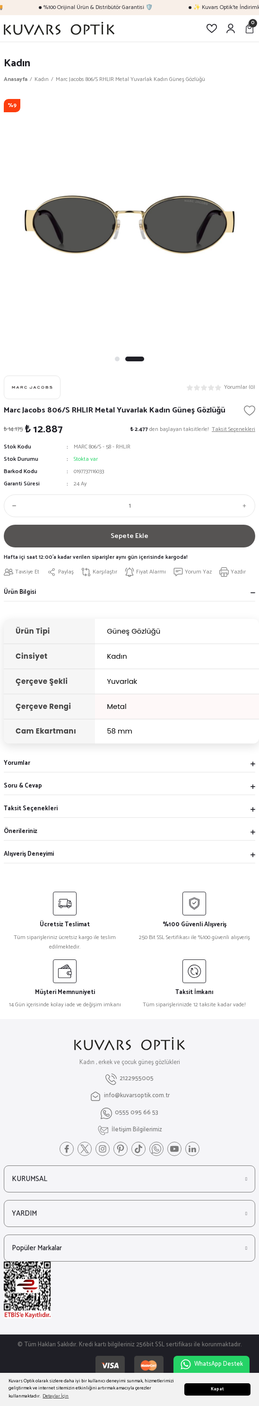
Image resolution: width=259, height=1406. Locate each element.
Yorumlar (17, 763)
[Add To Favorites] (249, 410)
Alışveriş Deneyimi (29, 854)
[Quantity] (129, 505)
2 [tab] (141, 359)
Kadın (17, 63)
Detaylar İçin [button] (56, 1396)
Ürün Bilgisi (20, 592)
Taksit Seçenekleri (31, 809)
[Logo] (59, 28)
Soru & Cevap (23, 786)
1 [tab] (124, 359)
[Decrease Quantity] (12, 505)
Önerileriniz (20, 831)
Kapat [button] (217, 1389)
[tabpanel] (129, 225)
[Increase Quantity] (246, 505)
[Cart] (249, 28)
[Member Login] (230, 28)
